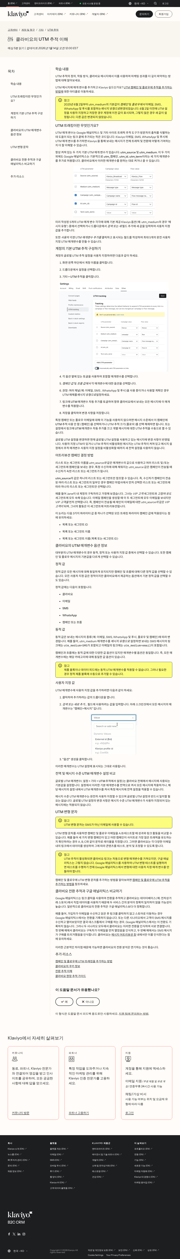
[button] (113, 191)
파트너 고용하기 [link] (79, 1112)
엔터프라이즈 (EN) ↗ (44, 3)
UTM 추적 (53, 29)
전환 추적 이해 (63, 971)
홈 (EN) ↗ (12, 3)
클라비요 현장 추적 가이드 (70, 975)
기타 (41, 29)
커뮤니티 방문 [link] (20, 1112)
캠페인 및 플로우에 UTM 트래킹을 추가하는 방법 (83, 961)
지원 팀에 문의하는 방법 (134, 1013)
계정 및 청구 (28, 29)
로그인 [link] (129, 1112)
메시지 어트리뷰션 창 (123, 934)
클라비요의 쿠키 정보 (67, 966)
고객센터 (26, 3)
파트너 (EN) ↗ (66, 3)
